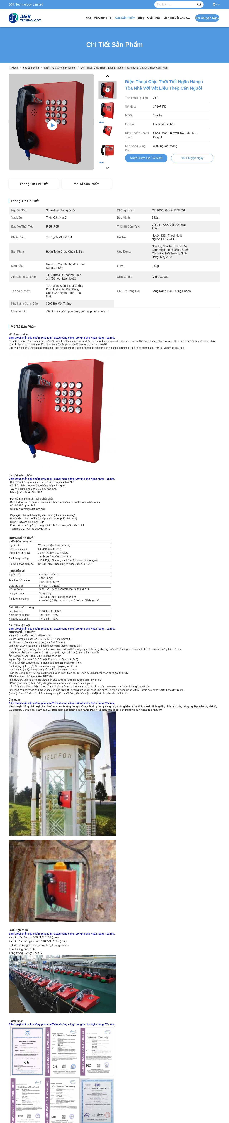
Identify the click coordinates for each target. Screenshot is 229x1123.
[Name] (199, 4)
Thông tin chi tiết (34, 184)
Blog (141, 17)
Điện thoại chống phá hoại (59, 67)
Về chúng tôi (103, 17)
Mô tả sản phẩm (86, 184)
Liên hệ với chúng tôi (176, 17)
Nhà (88, 17)
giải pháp (153, 17)
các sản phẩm (125, 17)
